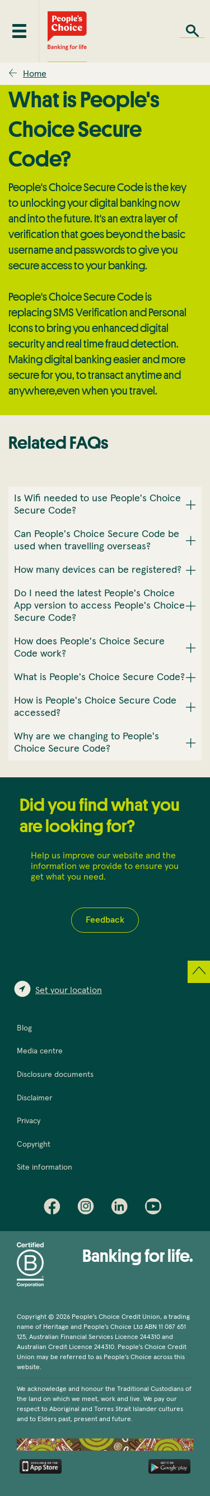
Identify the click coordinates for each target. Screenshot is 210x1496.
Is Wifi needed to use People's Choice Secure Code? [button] (97, 504)
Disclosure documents (55, 1075)
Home (34, 73)
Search (192, 31)
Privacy (28, 1121)
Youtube (155, 1209)
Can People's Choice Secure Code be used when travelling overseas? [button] (96, 540)
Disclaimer (34, 1098)
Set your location (68, 990)
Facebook (55, 1209)
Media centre (40, 1051)
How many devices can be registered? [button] (97, 570)
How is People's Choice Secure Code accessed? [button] (95, 707)
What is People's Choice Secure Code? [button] (99, 677)
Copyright (33, 1144)
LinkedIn (122, 1209)
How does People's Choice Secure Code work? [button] (89, 648)
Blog (24, 1028)
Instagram (88, 1209)
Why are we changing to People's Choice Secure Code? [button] (86, 743)
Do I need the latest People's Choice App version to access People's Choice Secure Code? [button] (99, 605)
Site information (44, 1167)
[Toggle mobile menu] (19, 31)
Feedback (105, 919)
